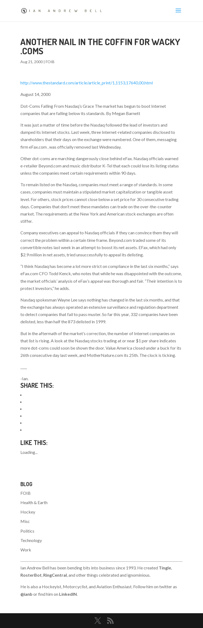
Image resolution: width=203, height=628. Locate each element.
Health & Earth (34, 502)
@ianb (26, 594)
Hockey (27, 511)
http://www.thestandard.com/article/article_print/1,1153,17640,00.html (86, 82)
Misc (25, 521)
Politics (27, 530)
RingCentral (55, 574)
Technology (31, 540)
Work (25, 549)
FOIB (50, 61)
